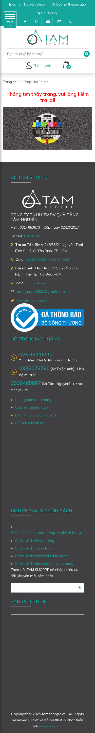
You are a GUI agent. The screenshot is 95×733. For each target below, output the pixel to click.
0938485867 (26, 383)
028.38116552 (36, 354)
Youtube (49, 23)
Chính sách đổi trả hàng (34, 540)
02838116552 (35, 236)
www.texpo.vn (50, 726)
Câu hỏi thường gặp (69, 4)
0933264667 (35, 283)
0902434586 (58, 259)
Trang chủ (10, 82)
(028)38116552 (72, 23)
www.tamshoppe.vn (33, 300)
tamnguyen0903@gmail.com (61, 23)
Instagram (38, 23)
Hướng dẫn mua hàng (33, 399)
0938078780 (34, 368)
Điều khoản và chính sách (36, 415)
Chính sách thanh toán (34, 548)
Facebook (27, 23)
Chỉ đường (47, 13)
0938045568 (35, 259)
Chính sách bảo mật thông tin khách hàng (46, 532)
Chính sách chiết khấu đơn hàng (41, 556)
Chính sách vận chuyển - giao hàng (44, 563)
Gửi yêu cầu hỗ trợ (30, 423)
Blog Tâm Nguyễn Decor (27, 4)
